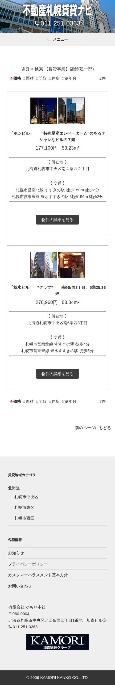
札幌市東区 (24, 507)
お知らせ (16, 553)
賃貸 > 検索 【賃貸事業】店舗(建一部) (57, 69)
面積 (28, 78)
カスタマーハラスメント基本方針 (38, 575)
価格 (15, 78)
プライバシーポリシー (28, 564)
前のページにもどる (93, 427)
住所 (54, 78)
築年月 (68, 78)
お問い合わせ (20, 586)
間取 (41, 78)
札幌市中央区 (26, 496)
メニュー (57, 39)
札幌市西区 (24, 518)
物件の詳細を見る (57, 220)
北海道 (14, 488)
